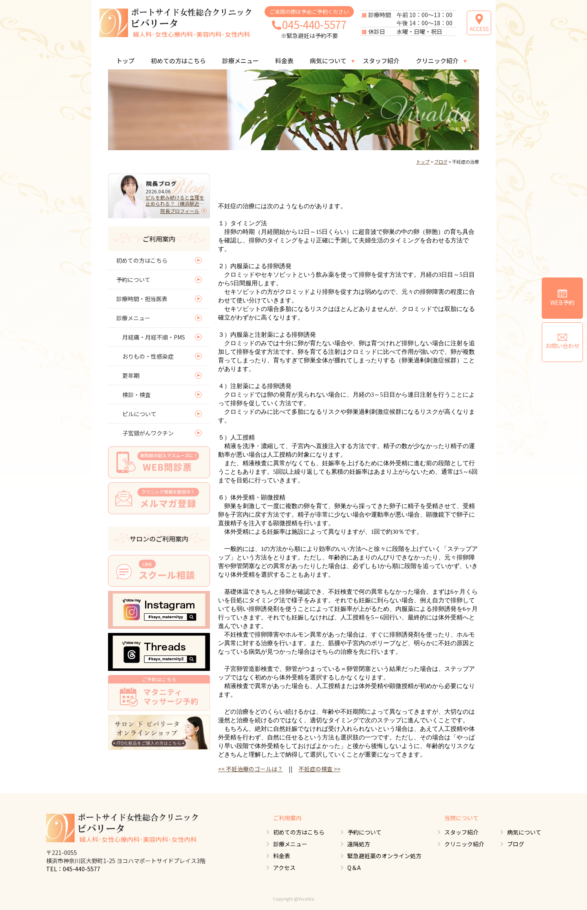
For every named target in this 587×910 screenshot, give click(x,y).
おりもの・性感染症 (148, 356)
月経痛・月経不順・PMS (153, 337)
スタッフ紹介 (381, 60)
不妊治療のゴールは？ (250, 769)
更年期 (130, 375)
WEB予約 (562, 297)
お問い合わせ (562, 342)
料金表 (284, 60)
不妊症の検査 (319, 769)
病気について (328, 60)
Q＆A (354, 867)
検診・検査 (136, 395)
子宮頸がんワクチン (148, 433)
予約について (133, 279)
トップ (125, 60)
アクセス (284, 867)
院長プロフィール (179, 211)
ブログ (441, 161)
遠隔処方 (358, 844)
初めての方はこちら (178, 60)
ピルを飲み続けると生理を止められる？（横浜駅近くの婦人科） (175, 200)
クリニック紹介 (437, 60)
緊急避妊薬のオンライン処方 (384, 856)
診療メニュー (240, 60)
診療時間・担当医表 (142, 299)
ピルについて (139, 414)
